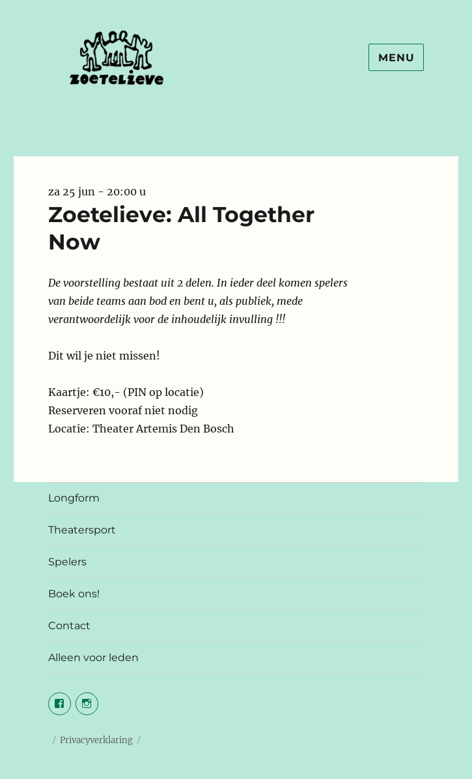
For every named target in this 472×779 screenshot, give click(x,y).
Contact (69, 625)
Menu (396, 57)
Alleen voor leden (93, 657)
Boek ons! (74, 594)
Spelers (67, 562)
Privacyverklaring (96, 740)
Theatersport (82, 530)
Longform (74, 498)
